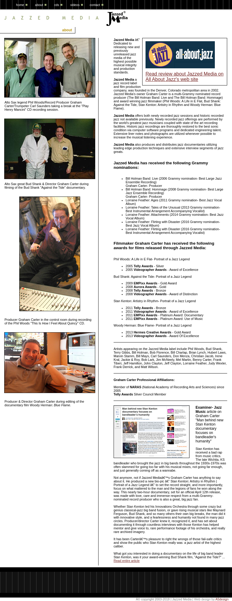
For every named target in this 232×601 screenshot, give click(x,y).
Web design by (204, 599)
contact (95, 5)
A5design (221, 599)
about (39, 5)
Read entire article (127, 560)
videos (75, 5)
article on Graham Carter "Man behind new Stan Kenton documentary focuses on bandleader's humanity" (209, 424)
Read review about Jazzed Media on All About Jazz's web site (185, 76)
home (20, 5)
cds (56, 5)
